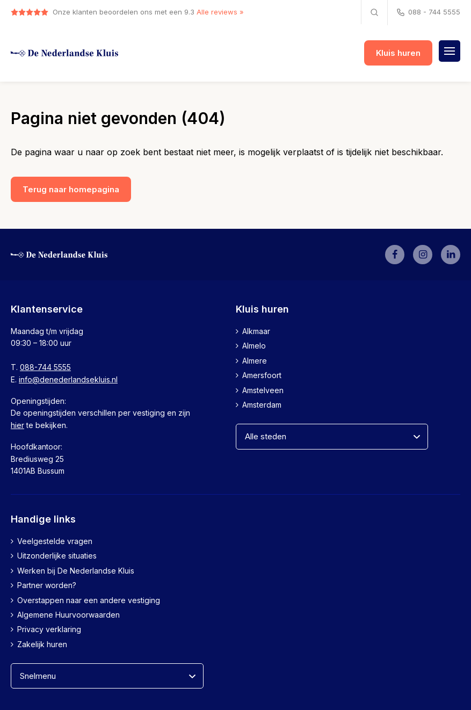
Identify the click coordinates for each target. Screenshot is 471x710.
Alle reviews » (220, 12)
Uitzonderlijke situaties (57, 555)
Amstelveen (263, 390)
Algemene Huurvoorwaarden (68, 614)
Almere (254, 360)
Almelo (254, 345)
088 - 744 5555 (427, 12)
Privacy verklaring (49, 629)
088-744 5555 (45, 367)
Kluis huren (398, 53)
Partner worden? (46, 585)
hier (17, 425)
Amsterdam (261, 404)
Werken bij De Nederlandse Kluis (75, 570)
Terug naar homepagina (71, 189)
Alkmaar (256, 331)
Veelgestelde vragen (54, 541)
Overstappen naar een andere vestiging (88, 600)
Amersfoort (261, 375)
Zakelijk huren (42, 644)
